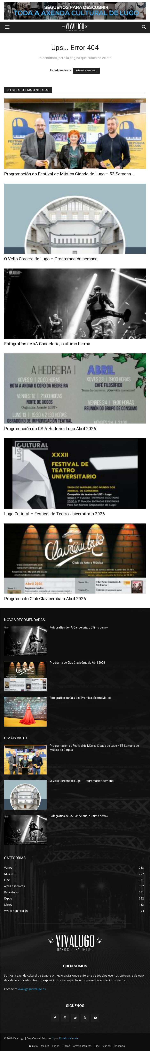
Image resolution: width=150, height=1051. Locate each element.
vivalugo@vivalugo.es (32, 989)
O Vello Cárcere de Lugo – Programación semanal (51, 258)
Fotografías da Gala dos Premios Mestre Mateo (80, 697)
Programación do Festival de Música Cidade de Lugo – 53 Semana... (69, 173)
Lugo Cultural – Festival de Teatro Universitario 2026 (54, 513)
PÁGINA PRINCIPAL (86, 70)
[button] (7, 27)
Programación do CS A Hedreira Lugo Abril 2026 (50, 428)
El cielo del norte (69, 1038)
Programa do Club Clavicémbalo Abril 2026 (45, 598)
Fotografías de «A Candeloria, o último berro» (47, 343)
